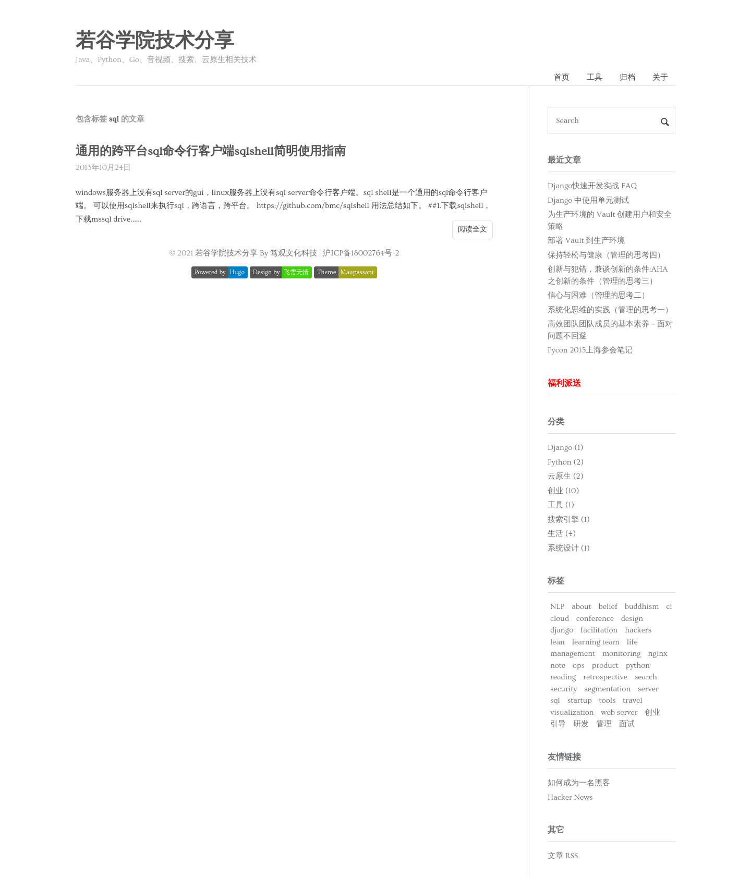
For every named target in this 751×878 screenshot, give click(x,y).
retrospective (605, 677)
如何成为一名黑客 (579, 782)
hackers (638, 630)
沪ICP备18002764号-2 (361, 253)
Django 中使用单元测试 (588, 200)
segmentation (607, 689)
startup (579, 700)
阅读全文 (472, 229)
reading (563, 677)
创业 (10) (563, 490)
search (646, 677)
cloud (559, 618)
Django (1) (565, 447)
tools (607, 700)
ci (669, 606)
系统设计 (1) (569, 548)
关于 (660, 77)
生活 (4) (562, 533)
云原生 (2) (566, 476)
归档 (627, 77)
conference (595, 618)
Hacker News (570, 797)
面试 (627, 724)
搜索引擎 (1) (569, 519)
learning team (596, 642)
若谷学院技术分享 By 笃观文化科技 (256, 253)
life (632, 642)
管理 (604, 724)
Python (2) (566, 462)
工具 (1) (561, 505)
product (605, 665)
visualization (572, 712)
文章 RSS (563, 855)
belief (607, 606)
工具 (594, 77)
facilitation (598, 630)
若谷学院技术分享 (155, 41)
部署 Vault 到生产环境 (586, 240)
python (638, 665)
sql (555, 700)
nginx (658, 653)
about (581, 606)
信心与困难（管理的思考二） (598, 295)
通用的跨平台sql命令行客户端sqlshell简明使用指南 (211, 151)
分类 (556, 421)
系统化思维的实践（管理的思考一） (610, 310)
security (563, 689)
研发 (581, 724)
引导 (558, 724)
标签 (556, 581)
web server (619, 712)
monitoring (621, 653)
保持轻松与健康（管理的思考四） (606, 255)
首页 (562, 77)
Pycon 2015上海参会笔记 (590, 350)
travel (632, 700)
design (632, 618)
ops (579, 665)
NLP (557, 606)
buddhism (642, 606)
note (557, 665)
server (648, 689)
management (572, 653)
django (561, 630)
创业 (652, 712)
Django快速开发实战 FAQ (592, 185)
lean (557, 642)
